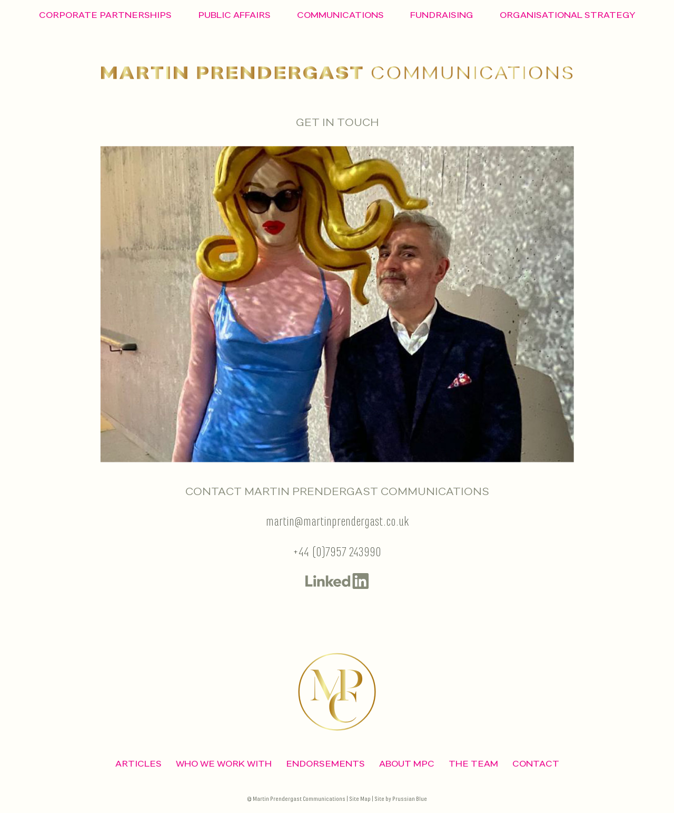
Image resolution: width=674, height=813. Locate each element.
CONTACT (535, 763)
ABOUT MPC (406, 763)
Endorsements (325, 763)
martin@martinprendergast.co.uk (337, 522)
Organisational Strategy (568, 15)
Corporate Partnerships (105, 15)
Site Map (360, 799)
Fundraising (441, 15)
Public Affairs (234, 15)
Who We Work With (224, 763)
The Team (473, 763)
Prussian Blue (409, 799)
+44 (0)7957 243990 (337, 552)
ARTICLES (138, 763)
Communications (340, 15)
